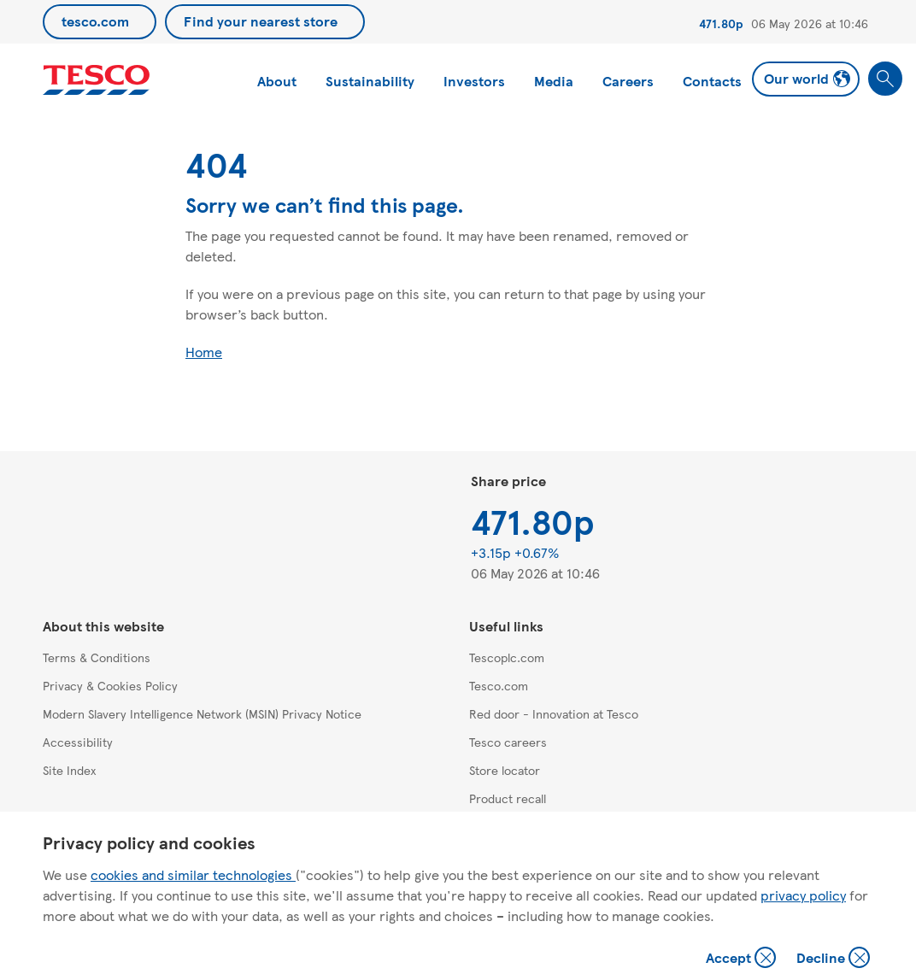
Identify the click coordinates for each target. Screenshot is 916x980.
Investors (474, 81)
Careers (628, 81)
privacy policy (803, 895)
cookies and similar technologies (193, 874)
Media (553, 81)
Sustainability (370, 81)
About (277, 81)
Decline (834, 959)
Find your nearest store (261, 21)
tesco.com (95, 21)
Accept (742, 959)
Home (203, 351)
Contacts (712, 81)
